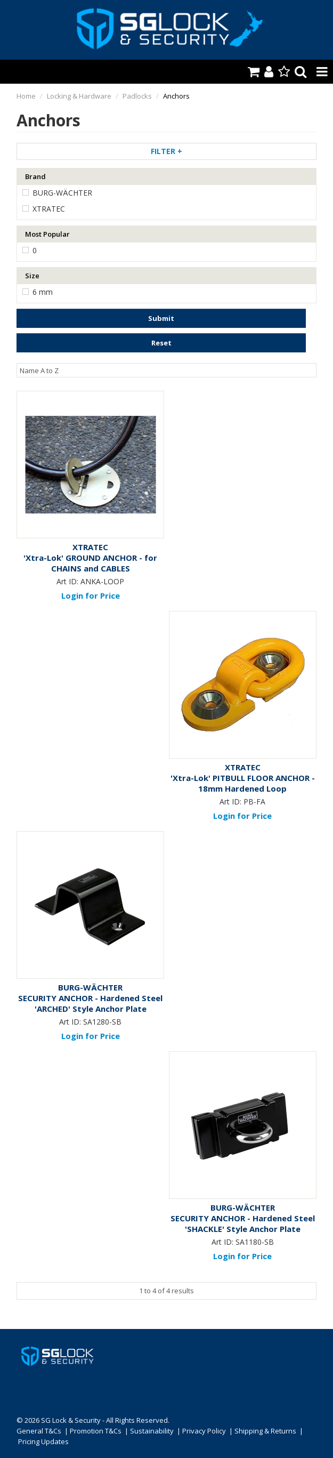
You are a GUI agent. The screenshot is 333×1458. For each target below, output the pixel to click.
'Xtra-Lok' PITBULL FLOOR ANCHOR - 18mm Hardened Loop (242, 783)
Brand (35, 176)
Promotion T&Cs (95, 1431)
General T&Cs (39, 1431)
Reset (161, 343)
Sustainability (152, 1431)
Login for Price (90, 595)
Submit (161, 318)
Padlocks (137, 96)
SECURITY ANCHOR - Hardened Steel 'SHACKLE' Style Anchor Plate (242, 1223)
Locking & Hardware (79, 96)
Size (32, 275)
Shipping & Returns (265, 1431)
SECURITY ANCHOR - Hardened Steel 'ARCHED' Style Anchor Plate (90, 1003)
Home (26, 96)
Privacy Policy (204, 1431)
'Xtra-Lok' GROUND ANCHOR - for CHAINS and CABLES (90, 563)
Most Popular (47, 234)
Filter (166, 151)
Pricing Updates (44, 1441)
